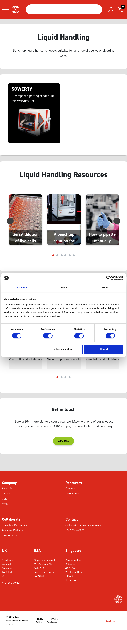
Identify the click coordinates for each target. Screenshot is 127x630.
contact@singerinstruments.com (83, 525)
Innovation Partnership (14, 525)
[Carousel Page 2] (57, 255)
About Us (7, 488)
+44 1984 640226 (74, 530)
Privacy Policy (39, 620)
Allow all (103, 349)
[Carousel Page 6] (74, 255)
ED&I (4, 499)
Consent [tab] (22, 287)
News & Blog (72, 493)
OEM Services (9, 535)
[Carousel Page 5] (70, 255)
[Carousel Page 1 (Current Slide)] (53, 255)
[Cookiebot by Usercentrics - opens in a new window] (108, 278)
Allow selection (63, 349)
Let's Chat (64, 441)
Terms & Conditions (52, 620)
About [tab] (105, 287)
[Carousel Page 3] (62, 255)
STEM (5, 504)
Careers (6, 493)
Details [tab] (63, 287)
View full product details (25, 359)
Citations (70, 488)
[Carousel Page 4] (65, 255)
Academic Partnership (14, 530)
